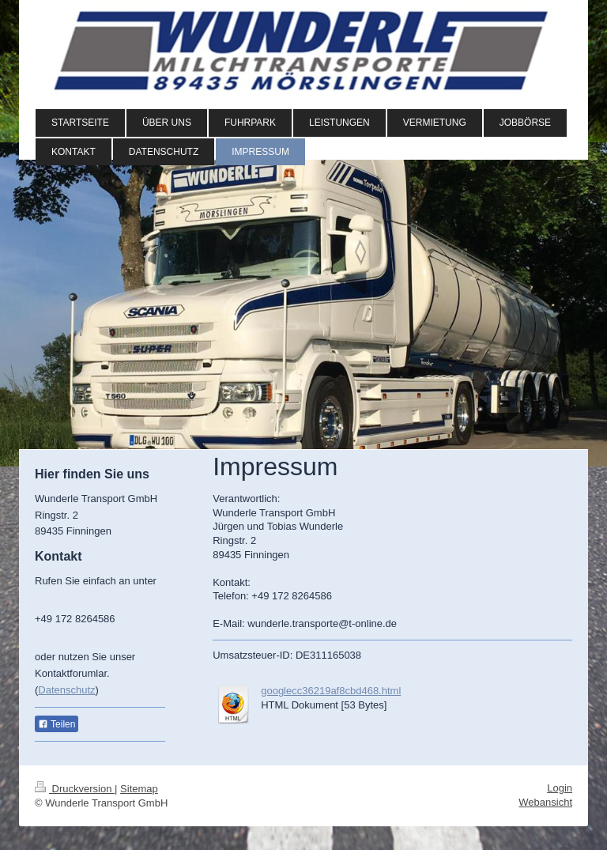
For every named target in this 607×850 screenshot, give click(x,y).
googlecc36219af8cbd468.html (331, 691)
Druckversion (75, 789)
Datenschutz (66, 690)
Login (559, 788)
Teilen (56, 724)
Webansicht (545, 802)
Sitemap (139, 789)
